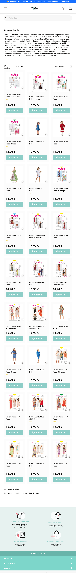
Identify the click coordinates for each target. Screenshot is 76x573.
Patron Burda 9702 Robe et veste (13, 143)
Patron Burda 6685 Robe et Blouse (60, 371)
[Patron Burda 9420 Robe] (38, 128)
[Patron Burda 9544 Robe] (61, 83)
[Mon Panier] (70, 8)
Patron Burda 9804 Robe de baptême (13, 96)
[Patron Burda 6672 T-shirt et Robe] (38, 403)
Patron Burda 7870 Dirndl (13, 190)
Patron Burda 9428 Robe (60, 143)
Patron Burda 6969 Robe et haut (13, 327)
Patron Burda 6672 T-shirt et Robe (37, 418)
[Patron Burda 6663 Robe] (61, 403)
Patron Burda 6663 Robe (60, 418)
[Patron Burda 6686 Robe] (14, 403)
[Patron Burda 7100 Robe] (61, 222)
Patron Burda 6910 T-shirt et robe (37, 327)
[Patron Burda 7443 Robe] (14, 222)
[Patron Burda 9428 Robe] (61, 128)
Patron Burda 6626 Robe (60, 465)
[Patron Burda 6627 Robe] (14, 450)
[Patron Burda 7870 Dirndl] (14, 175)
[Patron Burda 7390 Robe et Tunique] (61, 175)
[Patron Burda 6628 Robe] (38, 450)
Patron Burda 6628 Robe (36, 465)
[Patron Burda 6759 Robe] (61, 312)
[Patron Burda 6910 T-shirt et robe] (38, 312)
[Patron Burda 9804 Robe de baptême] (14, 81)
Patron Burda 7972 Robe (36, 190)
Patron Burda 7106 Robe (13, 284)
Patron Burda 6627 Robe (13, 465)
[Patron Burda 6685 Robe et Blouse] (61, 356)
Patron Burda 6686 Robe (13, 418)
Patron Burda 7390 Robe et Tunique (60, 190)
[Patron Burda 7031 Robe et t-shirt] (61, 269)
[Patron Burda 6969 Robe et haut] (14, 312)
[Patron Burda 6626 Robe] (61, 450)
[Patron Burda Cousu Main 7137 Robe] (38, 222)
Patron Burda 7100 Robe (60, 237)
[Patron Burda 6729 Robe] (38, 356)
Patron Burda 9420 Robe (36, 143)
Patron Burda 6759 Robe (60, 327)
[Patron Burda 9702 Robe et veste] (14, 128)
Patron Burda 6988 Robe (36, 284)
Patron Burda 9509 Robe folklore (36, 98)
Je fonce (65, 2)
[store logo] (34, 8)
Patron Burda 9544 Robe (60, 98)
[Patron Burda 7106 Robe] (14, 269)
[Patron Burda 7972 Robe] (38, 175)
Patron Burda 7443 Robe (13, 237)
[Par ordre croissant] (71, 66)
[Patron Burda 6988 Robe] (38, 269)
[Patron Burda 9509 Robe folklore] (38, 83)
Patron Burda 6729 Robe (36, 371)
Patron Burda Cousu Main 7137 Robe (37, 237)
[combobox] (38, 18)
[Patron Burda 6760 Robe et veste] (14, 356)
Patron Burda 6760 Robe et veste (13, 371)
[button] (63, 8)
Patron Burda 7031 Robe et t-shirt (60, 284)
